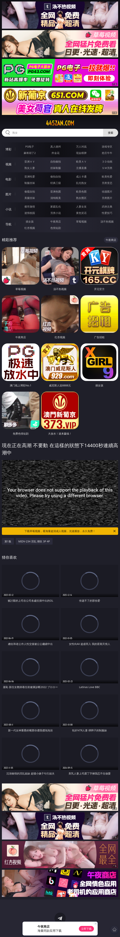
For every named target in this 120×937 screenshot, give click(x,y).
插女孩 (30, 221)
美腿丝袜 (29, 198)
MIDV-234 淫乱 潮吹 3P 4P (34, 541)
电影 (8, 179)
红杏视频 (29, 228)
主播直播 (81, 168)
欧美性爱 (107, 176)
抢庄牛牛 (107, 153)
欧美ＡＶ (81, 161)
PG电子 (29, 146)
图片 (8, 194)
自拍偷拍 (55, 161)
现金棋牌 (81, 153)
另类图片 (107, 198)
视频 (8, 164)
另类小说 (55, 213)
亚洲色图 (55, 191)
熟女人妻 (29, 168)
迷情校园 (29, 213)
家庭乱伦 (55, 206)
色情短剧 (55, 228)
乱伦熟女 (81, 183)
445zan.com (60, 123)
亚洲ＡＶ (29, 161)
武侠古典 (107, 206)
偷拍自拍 (55, 176)
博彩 (8, 149)
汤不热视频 (107, 221)
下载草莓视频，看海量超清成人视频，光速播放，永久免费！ (70, 531)
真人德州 (55, 146)
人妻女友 (81, 206)
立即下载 (86, 928)
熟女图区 (81, 198)
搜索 (110, 132)
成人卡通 (81, 176)
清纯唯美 (55, 198)
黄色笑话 (81, 213)
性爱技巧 (107, 213)
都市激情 (29, 206)
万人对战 (81, 146)
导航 (8, 224)
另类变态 (107, 183)
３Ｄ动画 (107, 161)
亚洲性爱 (29, 176)
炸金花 (56, 153)
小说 (8, 209)
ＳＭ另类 (107, 168)
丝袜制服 (55, 168)
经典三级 (55, 183)
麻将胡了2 (30, 153)
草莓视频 (81, 221)
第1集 (8, 541)
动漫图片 (107, 191)
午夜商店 (55, 221)
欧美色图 (81, 191)
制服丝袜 (29, 183)
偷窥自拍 (29, 191)
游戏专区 (107, 146)
